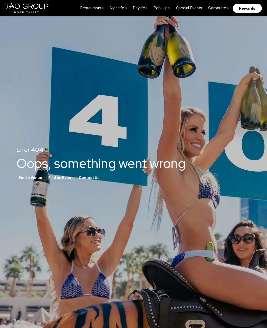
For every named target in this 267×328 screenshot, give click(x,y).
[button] (92, 8)
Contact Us (89, 177)
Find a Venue (30, 177)
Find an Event (60, 177)
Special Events (189, 7)
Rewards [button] (247, 8)
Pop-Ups (162, 7)
